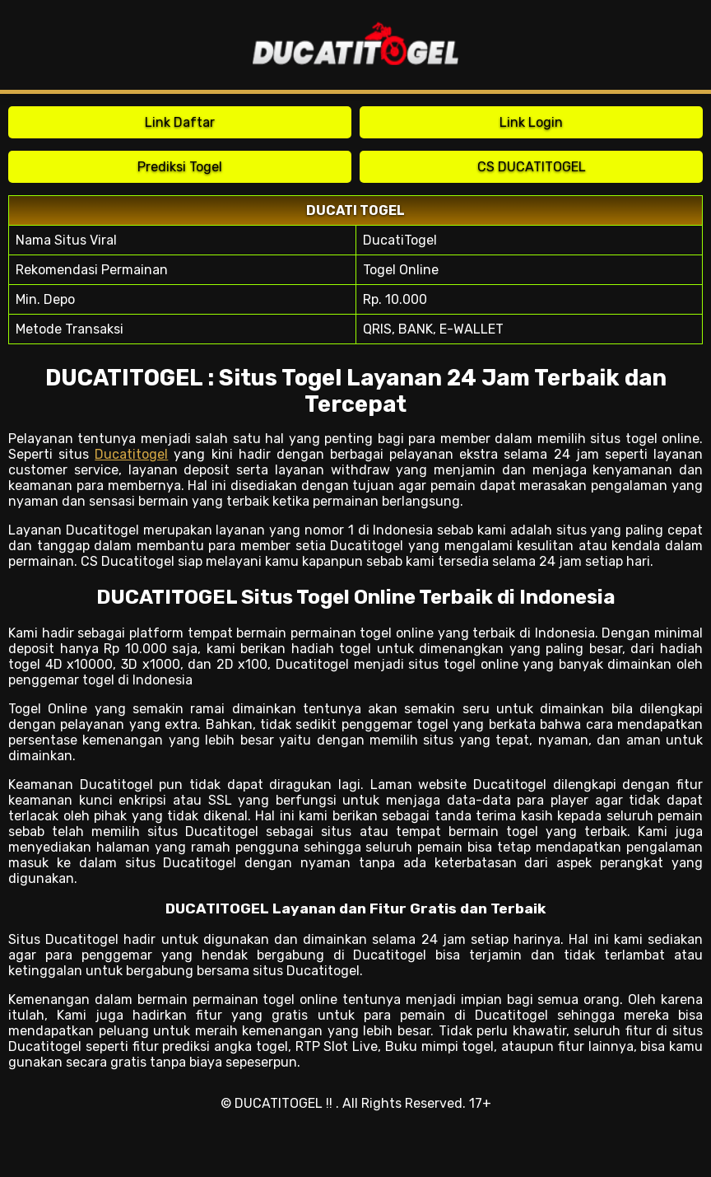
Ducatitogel (131, 454)
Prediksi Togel (179, 167)
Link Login (531, 122)
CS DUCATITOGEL (531, 167)
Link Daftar (180, 122)
